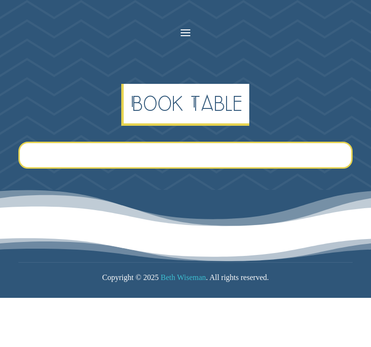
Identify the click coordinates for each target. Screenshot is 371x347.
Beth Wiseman (183, 277)
